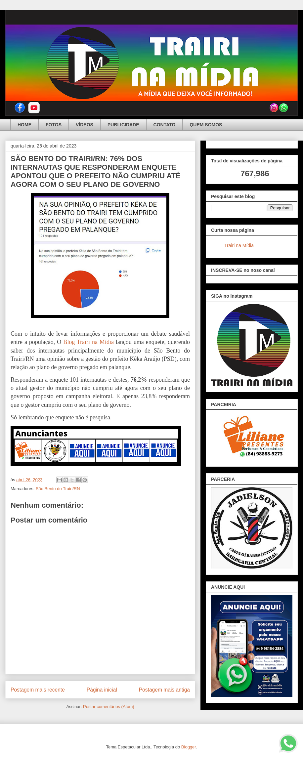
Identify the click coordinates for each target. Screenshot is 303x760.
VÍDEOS (84, 124)
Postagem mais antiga (164, 690)
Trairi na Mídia (239, 245)
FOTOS (54, 124)
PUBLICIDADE (123, 124)
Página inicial (102, 690)
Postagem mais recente (38, 690)
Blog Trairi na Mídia (88, 342)
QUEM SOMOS (206, 124)
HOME (24, 124)
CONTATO (164, 124)
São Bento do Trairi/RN (58, 488)
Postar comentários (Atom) (108, 706)
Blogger (188, 746)
